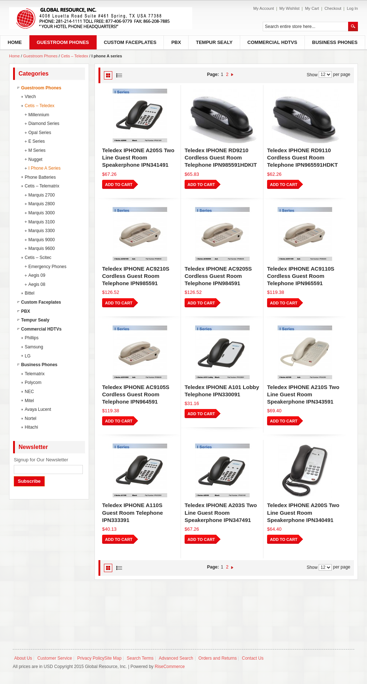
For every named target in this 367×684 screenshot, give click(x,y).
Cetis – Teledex (74, 56)
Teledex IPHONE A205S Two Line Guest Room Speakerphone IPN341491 (138, 157)
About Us (23, 658)
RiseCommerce (170, 666)
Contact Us (252, 658)
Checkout (332, 8)
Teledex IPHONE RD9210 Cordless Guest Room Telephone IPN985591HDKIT (221, 157)
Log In (352, 8)
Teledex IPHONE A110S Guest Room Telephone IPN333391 (132, 512)
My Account (263, 8)
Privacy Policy (90, 658)
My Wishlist (289, 8)
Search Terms (140, 658)
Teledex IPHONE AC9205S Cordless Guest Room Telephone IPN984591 (218, 276)
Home (14, 56)
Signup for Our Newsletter (41, 459)
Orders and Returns (217, 658)
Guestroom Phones (41, 56)
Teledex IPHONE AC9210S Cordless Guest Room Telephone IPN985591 (135, 276)
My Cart (312, 8)
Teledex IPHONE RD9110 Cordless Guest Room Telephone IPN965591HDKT (302, 157)
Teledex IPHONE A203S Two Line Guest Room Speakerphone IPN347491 (221, 512)
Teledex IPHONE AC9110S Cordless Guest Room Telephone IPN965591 (300, 276)
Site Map (112, 658)
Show (312, 74)
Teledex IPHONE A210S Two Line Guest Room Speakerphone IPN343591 (303, 394)
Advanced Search (176, 658)
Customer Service (54, 658)
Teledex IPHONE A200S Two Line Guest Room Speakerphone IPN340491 (303, 512)
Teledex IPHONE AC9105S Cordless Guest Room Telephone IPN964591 (135, 394)
